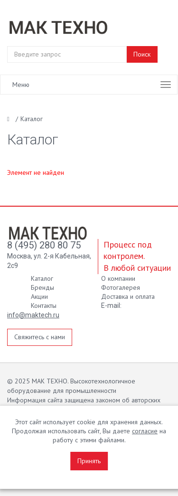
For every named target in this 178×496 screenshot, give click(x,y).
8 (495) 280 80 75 (44, 245)
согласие (145, 431)
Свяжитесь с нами (39, 337)
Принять (89, 461)
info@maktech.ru (33, 315)
